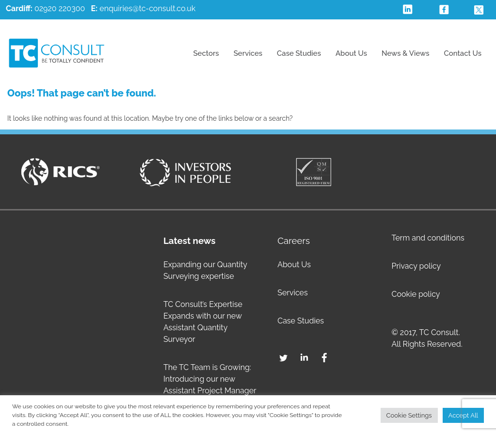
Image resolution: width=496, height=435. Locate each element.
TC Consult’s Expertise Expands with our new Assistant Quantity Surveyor (202, 322)
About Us (351, 53)
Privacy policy (416, 266)
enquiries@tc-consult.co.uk (147, 8)
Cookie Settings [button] (409, 415)
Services (248, 53)
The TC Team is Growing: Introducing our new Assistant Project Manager (209, 379)
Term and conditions (427, 237)
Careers (293, 240)
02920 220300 (45, 8)
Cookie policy (415, 294)
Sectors (206, 53)
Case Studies (299, 53)
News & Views (406, 53)
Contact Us (462, 53)
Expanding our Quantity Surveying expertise (205, 270)
